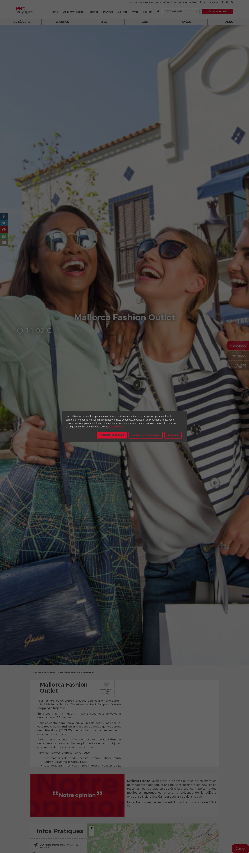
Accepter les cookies (112, 434)
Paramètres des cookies (146, 435)
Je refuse (173, 435)
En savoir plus (116, 426)
